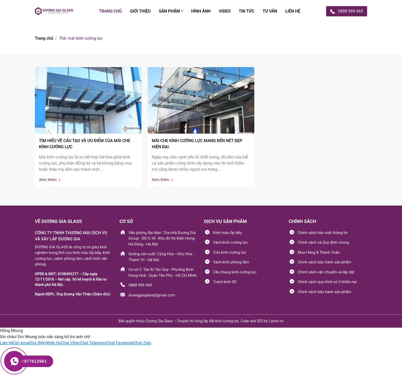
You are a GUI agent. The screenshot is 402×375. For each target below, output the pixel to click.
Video (224, 11)
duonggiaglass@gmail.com (151, 295)
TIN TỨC (246, 11)
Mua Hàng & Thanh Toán (319, 252)
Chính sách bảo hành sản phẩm (324, 262)
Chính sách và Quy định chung (323, 242)
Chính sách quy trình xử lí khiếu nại (327, 282)
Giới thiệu (140, 11)
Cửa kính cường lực (229, 252)
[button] (6, 342)
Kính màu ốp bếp (227, 232)
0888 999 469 (140, 285)
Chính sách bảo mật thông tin (323, 232)
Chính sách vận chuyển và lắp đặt (326, 272)
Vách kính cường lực (230, 242)
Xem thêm (50, 179)
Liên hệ (292, 11)
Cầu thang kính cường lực (235, 272)
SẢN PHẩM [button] (169, 11)
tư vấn (270, 11)
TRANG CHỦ (110, 11)
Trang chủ (44, 38)
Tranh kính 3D (224, 282)
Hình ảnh (201, 11)
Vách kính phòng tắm (231, 262)
